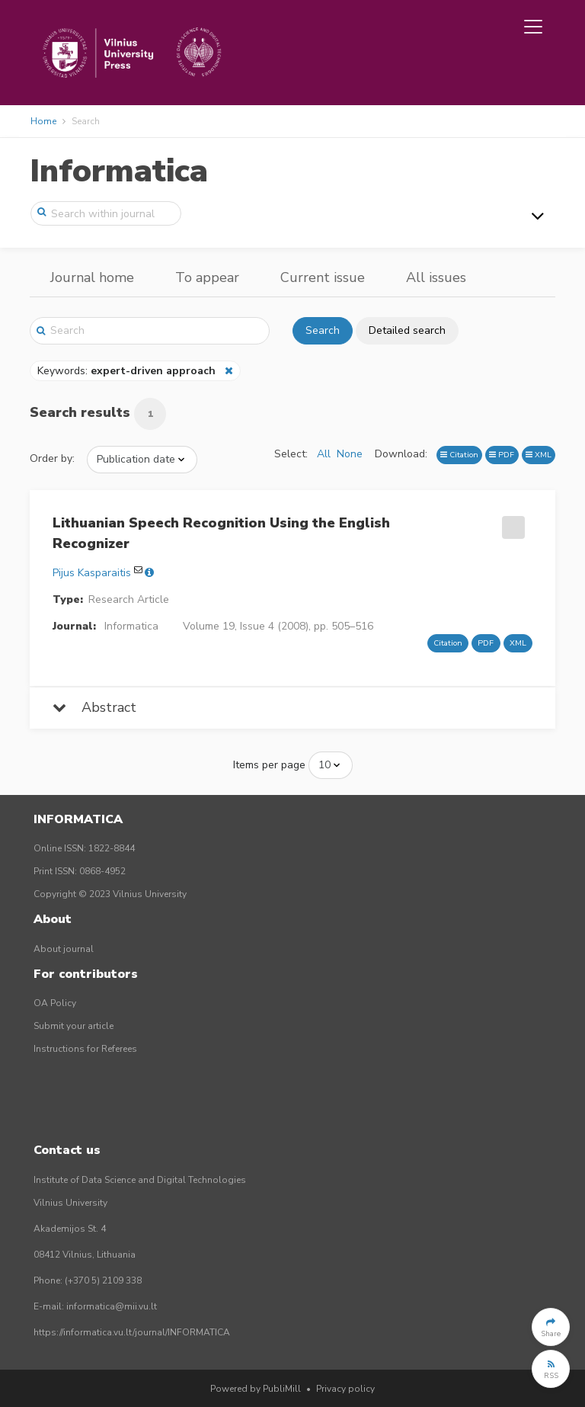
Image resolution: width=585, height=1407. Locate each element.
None (350, 454)
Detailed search (407, 330)
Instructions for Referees (85, 1049)
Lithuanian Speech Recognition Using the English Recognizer (221, 533)
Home (43, 121)
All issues (436, 277)
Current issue (322, 277)
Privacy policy (345, 1389)
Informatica (119, 171)
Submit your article (73, 1026)
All (324, 454)
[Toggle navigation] (533, 26)
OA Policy (55, 1003)
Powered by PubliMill (255, 1389)
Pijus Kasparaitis (92, 573)
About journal (64, 949)
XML (538, 454)
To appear (207, 277)
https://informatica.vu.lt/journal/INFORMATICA (132, 1332)
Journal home (92, 277)
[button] (551, 1327)
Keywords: (128, 371)
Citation (459, 454)
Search (322, 330)
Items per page (269, 765)
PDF (501, 454)
